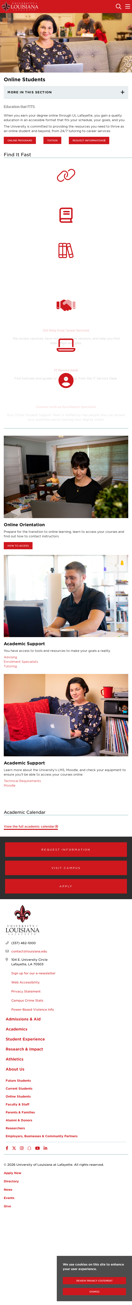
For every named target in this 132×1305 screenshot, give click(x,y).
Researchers (15, 1128)
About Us (15, 1069)
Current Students (19, 1088)
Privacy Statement (26, 991)
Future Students (18, 1080)
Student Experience (25, 1039)
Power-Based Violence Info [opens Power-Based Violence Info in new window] (32, 1009)
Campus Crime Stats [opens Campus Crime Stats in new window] (27, 1000)
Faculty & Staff (17, 1104)
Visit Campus (66, 867)
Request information (88, 140)
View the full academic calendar (29, 826)
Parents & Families (20, 1112)
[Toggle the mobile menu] (127, 6)
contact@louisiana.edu (29, 951)
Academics (16, 1029)
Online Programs (20, 140)
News (8, 1189)
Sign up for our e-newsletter (33, 973)
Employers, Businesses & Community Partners (41, 1136)
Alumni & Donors (19, 1120)
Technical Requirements (22, 781)
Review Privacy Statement (94, 1280)
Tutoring (10, 666)
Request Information (66, 849)
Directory (11, 1181)
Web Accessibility (25, 982)
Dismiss (94, 1291)
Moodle (9, 785)
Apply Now (12, 1173)
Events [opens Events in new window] (9, 1198)
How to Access (18, 545)
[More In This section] (66, 92)
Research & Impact (24, 1049)
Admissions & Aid (23, 1019)
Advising (10, 657)
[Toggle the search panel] (118, 6)
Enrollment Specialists (21, 661)
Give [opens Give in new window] (7, 1206)
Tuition (52, 140)
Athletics (15, 1059)
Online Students (18, 1096)
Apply (66, 886)
